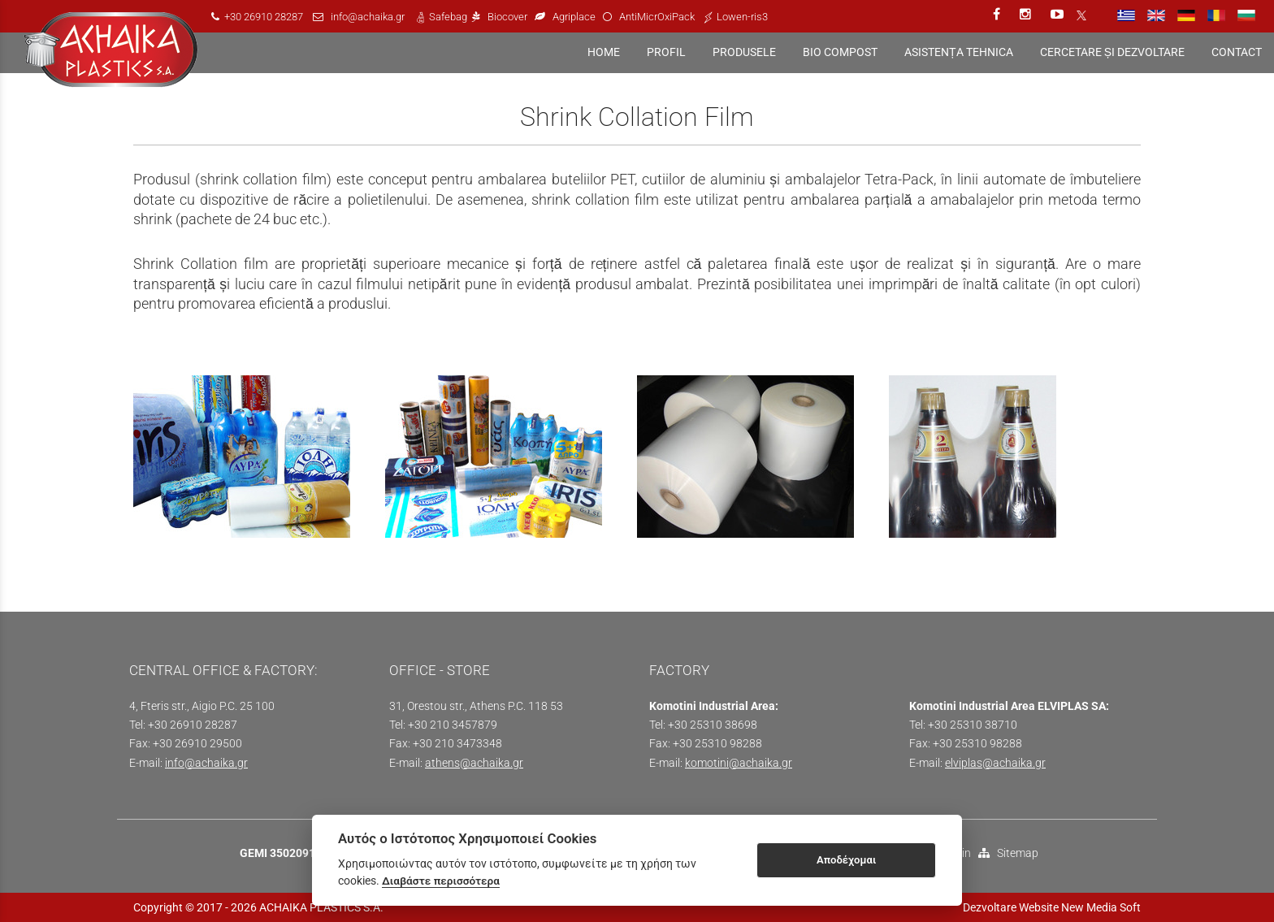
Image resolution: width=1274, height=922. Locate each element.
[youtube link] (1059, 14)
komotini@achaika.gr (738, 763)
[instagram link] (1027, 14)
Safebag (448, 17)
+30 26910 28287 (263, 17)
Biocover (507, 17)
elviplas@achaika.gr (995, 763)
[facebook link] (998, 14)
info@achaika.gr (368, 17)
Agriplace (575, 17)
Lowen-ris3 (742, 17)
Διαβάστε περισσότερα (441, 880)
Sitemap (1008, 853)
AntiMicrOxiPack (657, 17)
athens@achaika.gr (474, 763)
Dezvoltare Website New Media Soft (1052, 907)
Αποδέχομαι (846, 860)
